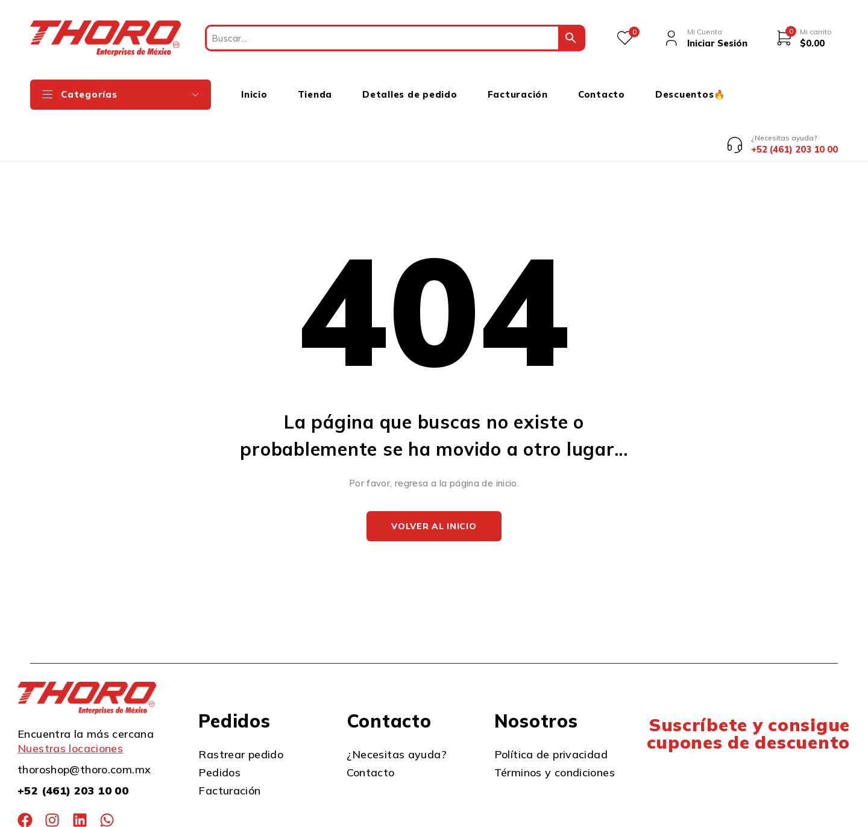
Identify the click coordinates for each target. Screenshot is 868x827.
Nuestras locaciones (70, 703)
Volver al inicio (433, 481)
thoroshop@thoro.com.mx (84, 724)
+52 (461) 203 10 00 (72, 745)
